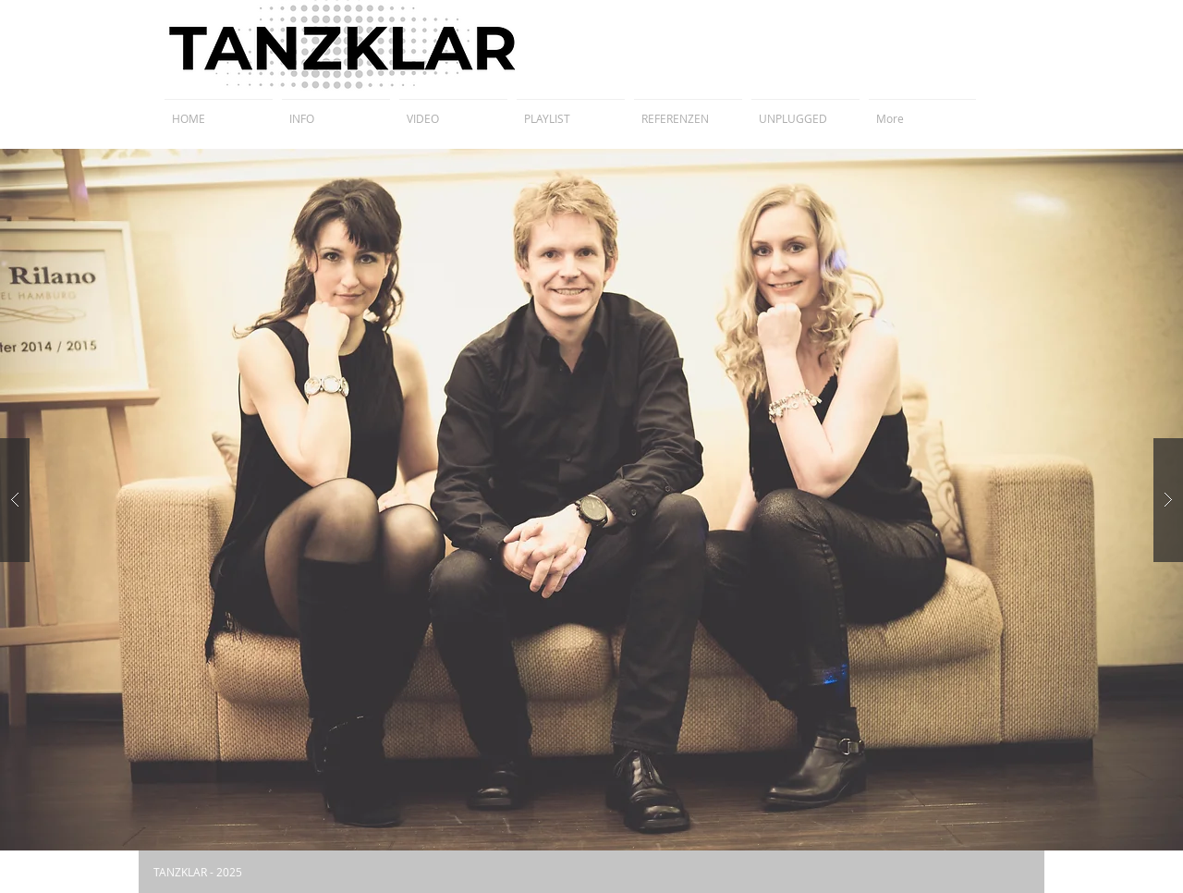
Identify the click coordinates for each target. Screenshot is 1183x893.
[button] (591, 499)
